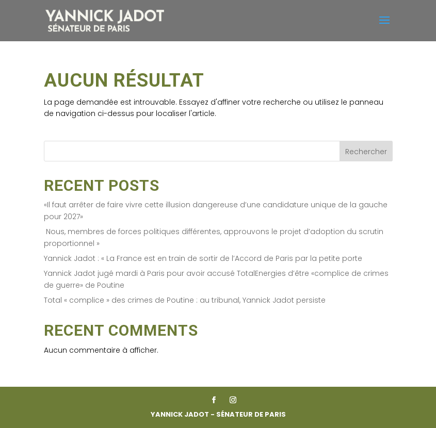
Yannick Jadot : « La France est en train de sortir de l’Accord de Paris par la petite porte (203, 258)
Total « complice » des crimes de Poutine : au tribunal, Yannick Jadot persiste (185, 300)
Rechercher (366, 151)
